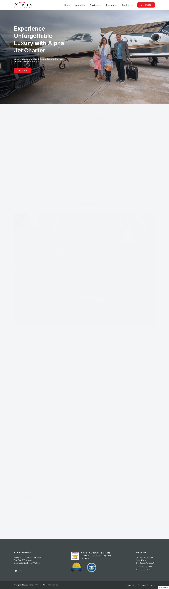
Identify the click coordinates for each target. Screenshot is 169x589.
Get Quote (146, 5)
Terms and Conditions (146, 585)
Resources (111, 5)
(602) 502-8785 (143, 569)
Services (95, 5)
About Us (80, 5)
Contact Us (127, 5)
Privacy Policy (130, 585)
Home (67, 5)
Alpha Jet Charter (90, 553)
